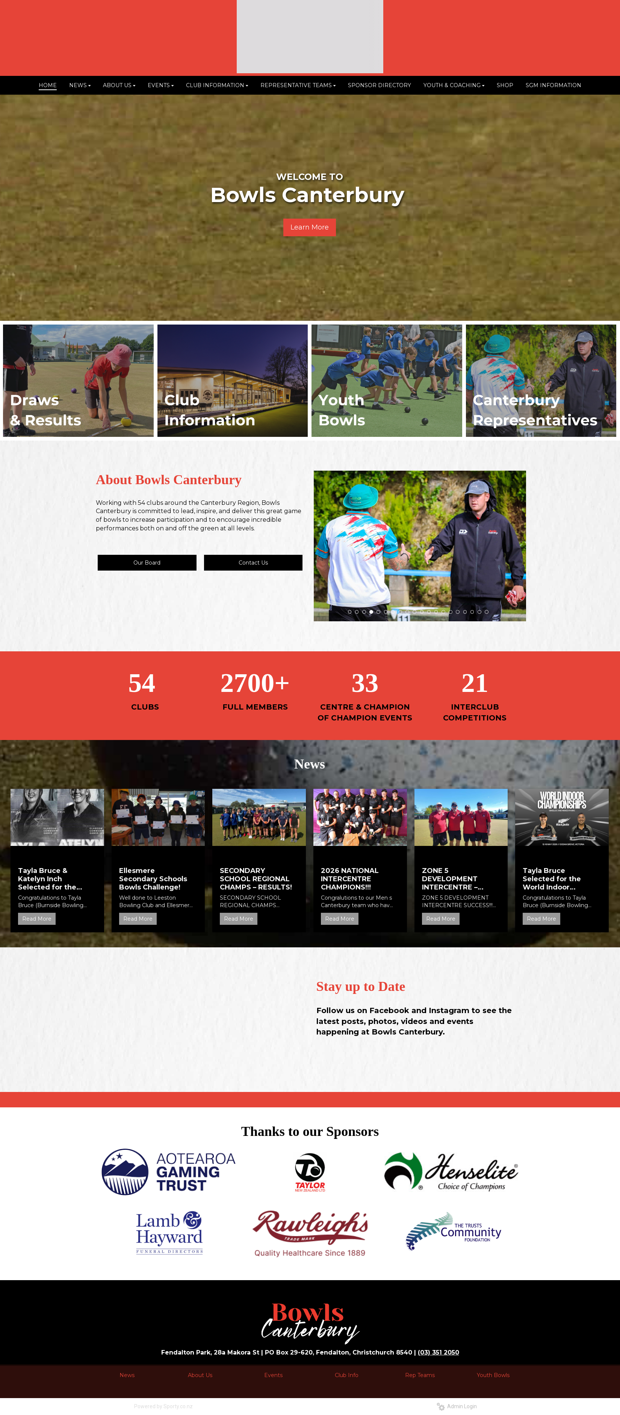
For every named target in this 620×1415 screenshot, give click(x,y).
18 (472, 612)
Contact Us (253, 562)
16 (458, 612)
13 (436, 612)
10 (414, 612)
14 (443, 612)
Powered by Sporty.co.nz (163, 1406)
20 (486, 612)
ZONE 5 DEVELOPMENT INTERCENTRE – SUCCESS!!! (450, 879)
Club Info (346, 1375)
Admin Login (457, 1406)
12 (429, 612)
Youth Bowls (493, 1375)
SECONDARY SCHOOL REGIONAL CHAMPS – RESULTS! (256, 879)
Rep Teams (420, 1375)
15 (450, 612)
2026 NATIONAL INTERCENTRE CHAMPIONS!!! (350, 879)
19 (479, 612)
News (127, 1375)
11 (422, 612)
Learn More (309, 227)
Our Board (146, 562)
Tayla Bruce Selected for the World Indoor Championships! (552, 879)
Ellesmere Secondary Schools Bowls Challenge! (153, 879)
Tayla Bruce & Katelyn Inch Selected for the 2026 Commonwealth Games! (47, 879)
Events (273, 1375)
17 (465, 612)
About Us (200, 1375)
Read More (36, 918)
